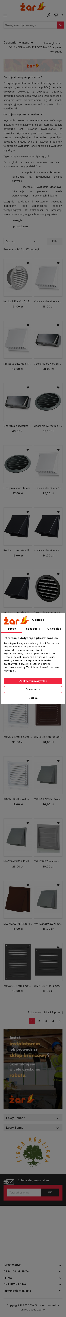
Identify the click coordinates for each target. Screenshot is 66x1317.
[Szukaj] (34, 25)
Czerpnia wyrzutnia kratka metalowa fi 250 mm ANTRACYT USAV (48, 425)
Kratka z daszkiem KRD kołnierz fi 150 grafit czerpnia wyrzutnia (18, 612)
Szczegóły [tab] (33, 628)
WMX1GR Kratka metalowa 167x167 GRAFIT (48, 985)
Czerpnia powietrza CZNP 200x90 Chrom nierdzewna (48, 363)
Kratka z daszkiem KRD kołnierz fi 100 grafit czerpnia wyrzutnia (48, 550)
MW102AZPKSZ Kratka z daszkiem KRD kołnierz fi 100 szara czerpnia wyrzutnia (48, 923)
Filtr (54, 241)
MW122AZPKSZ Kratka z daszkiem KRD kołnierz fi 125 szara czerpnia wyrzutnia (18, 861)
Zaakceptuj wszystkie (33, 680)
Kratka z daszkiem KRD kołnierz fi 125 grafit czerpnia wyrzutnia (18, 550)
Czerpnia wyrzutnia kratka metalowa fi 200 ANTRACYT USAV (18, 488)
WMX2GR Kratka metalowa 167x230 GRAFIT (18, 985)
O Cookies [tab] (54, 628)
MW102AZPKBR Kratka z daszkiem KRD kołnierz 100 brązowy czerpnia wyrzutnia (18, 923)
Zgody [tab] (12, 628)
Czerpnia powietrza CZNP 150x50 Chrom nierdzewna (18, 425)
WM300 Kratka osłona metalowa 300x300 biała (18, 736)
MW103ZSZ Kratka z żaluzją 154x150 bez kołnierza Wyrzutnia (48, 861)
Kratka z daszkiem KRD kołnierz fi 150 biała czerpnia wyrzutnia (48, 488)
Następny (60, 1021)
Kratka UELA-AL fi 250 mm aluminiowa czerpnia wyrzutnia (18, 301)
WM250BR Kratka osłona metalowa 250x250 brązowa (48, 736)
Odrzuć (33, 697)
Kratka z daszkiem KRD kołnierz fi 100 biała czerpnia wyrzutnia (18, 363)
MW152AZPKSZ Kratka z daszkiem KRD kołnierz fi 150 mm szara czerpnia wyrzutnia (48, 799)
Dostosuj (33, 689)
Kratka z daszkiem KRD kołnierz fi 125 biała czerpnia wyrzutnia (48, 301)
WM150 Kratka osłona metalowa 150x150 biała (18, 799)
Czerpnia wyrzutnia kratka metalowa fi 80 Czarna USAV (48, 612)
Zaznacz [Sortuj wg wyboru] (21, 241)
